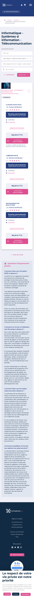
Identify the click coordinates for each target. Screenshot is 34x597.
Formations (16, 20)
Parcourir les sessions (11, 11)
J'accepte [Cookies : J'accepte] (7, 594)
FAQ (17, 537)
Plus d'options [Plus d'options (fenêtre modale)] (25, 594)
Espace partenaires (17, 554)
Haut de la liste (17, 255)
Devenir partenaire (17, 527)
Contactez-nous (17, 524)
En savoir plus (11, 122)
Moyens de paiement (17, 534)
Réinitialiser (9, 75)
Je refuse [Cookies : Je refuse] (15, 594)
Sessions (9, 20)
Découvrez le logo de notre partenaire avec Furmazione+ (17, 128)
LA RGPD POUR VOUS (13, 105)
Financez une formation (17, 532)
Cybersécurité (12, 155)
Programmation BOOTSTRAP (12, 204)
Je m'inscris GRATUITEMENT (15, 140)
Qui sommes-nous (17, 522)
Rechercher (24, 75)
